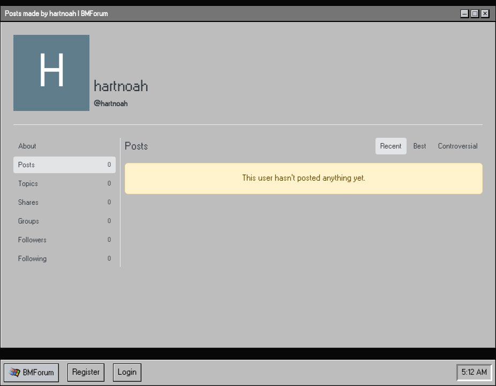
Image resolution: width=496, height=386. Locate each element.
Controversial (458, 146)
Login (127, 372)
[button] (31, 372)
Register (86, 372)
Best (420, 146)
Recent (391, 146)
